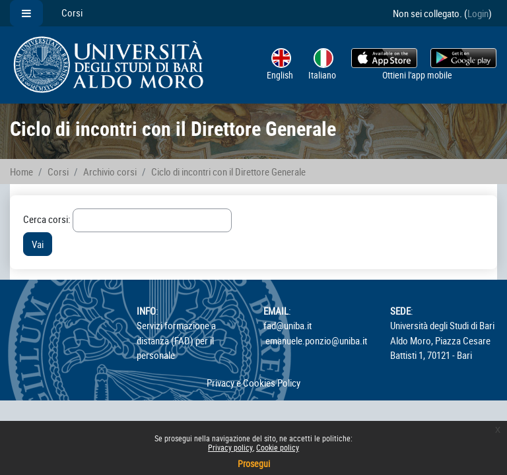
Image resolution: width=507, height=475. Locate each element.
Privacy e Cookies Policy (253, 382)
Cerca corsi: (48, 219)
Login (478, 13)
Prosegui (254, 463)
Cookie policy (277, 447)
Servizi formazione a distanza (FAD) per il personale (176, 340)
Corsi (72, 12)
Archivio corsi (110, 171)
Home (21, 171)
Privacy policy (230, 447)
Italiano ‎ (323, 64)
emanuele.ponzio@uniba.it (316, 340)
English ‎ (281, 64)
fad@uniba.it (287, 325)
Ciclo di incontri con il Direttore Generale (228, 171)
